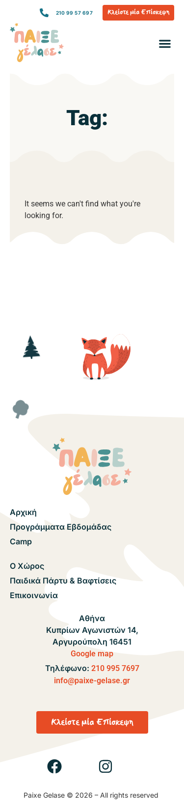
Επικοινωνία (34, 595)
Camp (21, 541)
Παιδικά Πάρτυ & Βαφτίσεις (63, 580)
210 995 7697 (115, 668)
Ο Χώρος (27, 566)
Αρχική (23, 512)
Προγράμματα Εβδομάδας (60, 527)
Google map (92, 653)
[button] (164, 43)
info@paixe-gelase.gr (92, 680)
